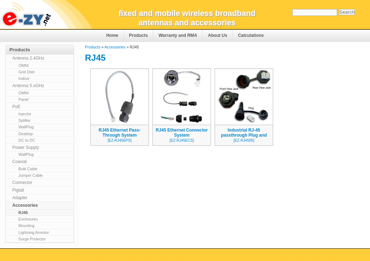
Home (112, 35)
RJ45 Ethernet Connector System (182, 133)
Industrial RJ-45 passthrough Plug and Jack (244, 135)
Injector (24, 114)
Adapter (19, 197)
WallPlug (26, 127)
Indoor (24, 78)
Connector (22, 182)
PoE (16, 106)
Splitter (24, 120)
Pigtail (18, 190)
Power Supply (25, 147)
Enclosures (28, 219)
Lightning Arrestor (33, 232)
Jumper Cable (30, 175)
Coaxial (19, 161)
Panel (23, 99)
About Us (217, 35)
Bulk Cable (27, 169)
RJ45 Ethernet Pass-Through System (120, 133)
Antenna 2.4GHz (28, 58)
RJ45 (23, 212)
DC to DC (26, 140)
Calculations (251, 35)
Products (138, 35)
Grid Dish (26, 72)
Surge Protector (32, 239)
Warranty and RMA (178, 35)
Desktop (25, 134)
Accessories (114, 47)
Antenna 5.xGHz (28, 85)
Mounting (26, 225)
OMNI (23, 65)
